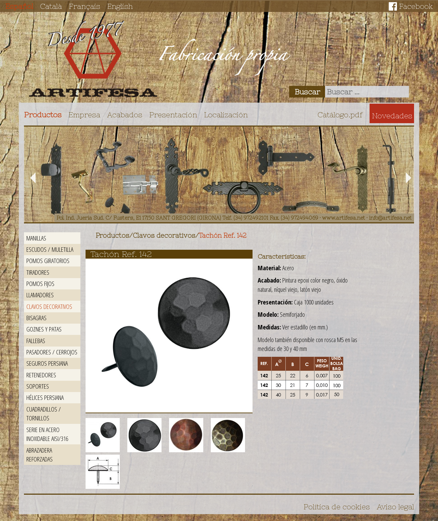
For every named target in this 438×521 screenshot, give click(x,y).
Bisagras (36, 317)
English (120, 6)
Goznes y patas (44, 329)
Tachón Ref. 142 (222, 235)
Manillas (36, 238)
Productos (43, 114)
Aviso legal (395, 507)
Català (51, 6)
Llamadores (40, 294)
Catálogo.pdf (340, 114)
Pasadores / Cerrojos (51, 352)
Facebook (416, 6)
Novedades (392, 116)
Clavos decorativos (49, 306)
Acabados (124, 114)
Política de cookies (337, 507)
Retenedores (41, 374)
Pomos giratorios (47, 260)
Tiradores (37, 272)
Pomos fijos (40, 283)
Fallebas (35, 340)
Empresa (84, 114)
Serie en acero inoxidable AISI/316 (47, 434)
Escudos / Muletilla (49, 249)
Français (84, 6)
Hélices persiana (45, 397)
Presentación (173, 114)
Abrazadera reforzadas (39, 455)
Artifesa (93, 59)
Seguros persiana (47, 363)
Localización (226, 114)
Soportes (37, 386)
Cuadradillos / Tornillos (43, 413)
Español (19, 6)
